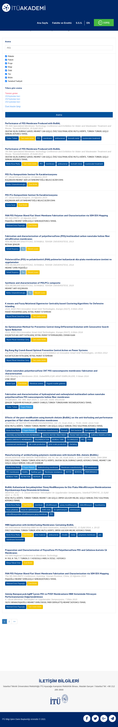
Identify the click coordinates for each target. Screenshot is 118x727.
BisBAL (25, 472)
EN (88, 23)
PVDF (89, 439)
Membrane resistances (54, 472)
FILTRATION (25, 476)
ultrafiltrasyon (51, 505)
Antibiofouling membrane (48, 467)
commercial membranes (16, 444)
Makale (11, 56)
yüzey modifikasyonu (68, 505)
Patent (10, 59)
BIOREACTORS (58, 439)
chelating (73, 444)
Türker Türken (11, 138)
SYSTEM (47, 476)
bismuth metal (73, 138)
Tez (9, 74)
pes (100, 535)
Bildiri (10, 77)
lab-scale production (37, 444)
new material (40, 535)
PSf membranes (91, 467)
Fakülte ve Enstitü (62, 23)
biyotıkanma (100, 505)
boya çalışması (12, 509)
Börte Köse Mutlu (13, 164)
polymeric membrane (86, 535)
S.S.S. (79, 23)
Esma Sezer (11, 205)
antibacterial (60, 138)
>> (14, 621)
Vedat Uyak (10, 383)
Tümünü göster (11, 93)
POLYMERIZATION (42, 439)
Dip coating (102, 430)
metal (73, 535)
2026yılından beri (12, 96)
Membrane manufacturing (48, 430)
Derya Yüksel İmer (13, 563)
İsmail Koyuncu (12, 249)
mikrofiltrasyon (86, 505)
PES (38, 138)
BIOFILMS (37, 476)
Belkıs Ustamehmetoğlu (15, 184)
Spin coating (89, 430)
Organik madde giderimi (55, 383)
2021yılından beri (12, 102)
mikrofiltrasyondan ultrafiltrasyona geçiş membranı (26, 514)
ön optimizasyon (60, 509)
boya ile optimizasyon (30, 509)
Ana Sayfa (42, 23)
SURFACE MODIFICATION (101, 435)
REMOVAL (78, 472)
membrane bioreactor (15, 539)
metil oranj (46, 509)
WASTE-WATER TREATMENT (54, 435)
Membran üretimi (36, 383)
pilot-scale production (57, 444)
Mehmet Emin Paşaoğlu (15, 225)
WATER (69, 472)
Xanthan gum (36, 472)
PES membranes (12, 472)
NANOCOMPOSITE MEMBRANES (19, 439)
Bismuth (64, 430)
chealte (65, 535)
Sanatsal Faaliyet (15, 81)
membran (39, 505)
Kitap (10, 67)
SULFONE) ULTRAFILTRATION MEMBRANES (23, 435)
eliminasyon (75, 509)
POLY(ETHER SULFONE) (79, 435)
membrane (47, 138)
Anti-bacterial (76, 430)
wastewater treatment (91, 138)
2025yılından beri (12, 99)
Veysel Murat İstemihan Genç (17, 316)
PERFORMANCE (91, 472)
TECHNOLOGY (72, 439)
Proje (10, 63)
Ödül (10, 70)
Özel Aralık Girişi (13, 106)
